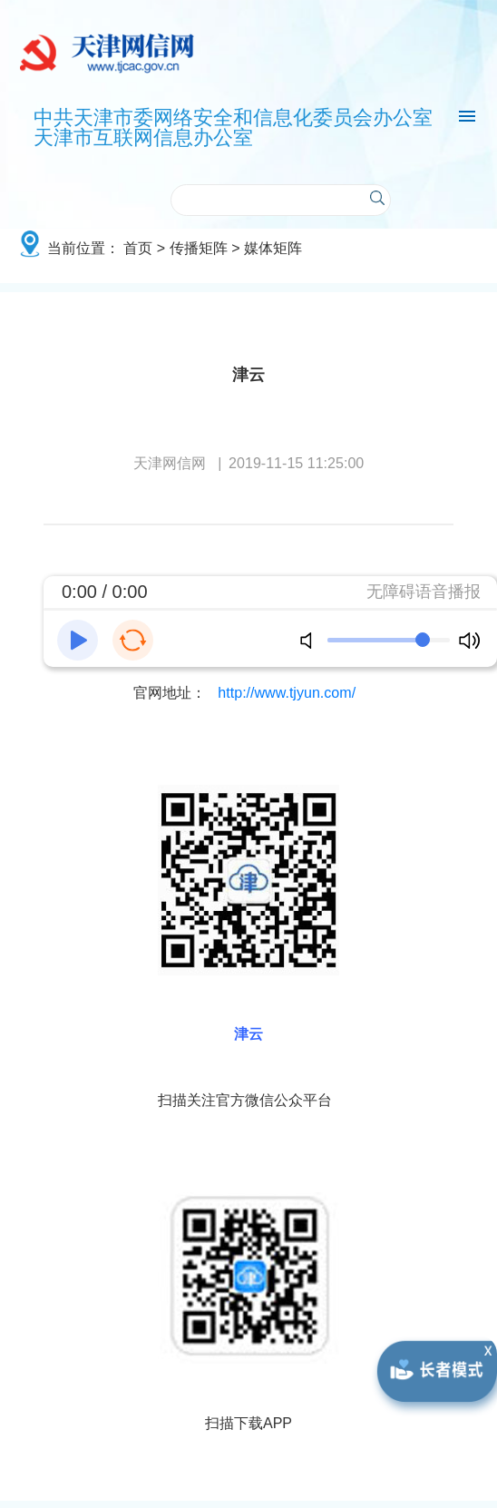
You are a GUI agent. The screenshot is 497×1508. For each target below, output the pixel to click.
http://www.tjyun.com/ (287, 692)
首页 (137, 248)
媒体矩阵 (273, 248)
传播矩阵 (199, 248)
